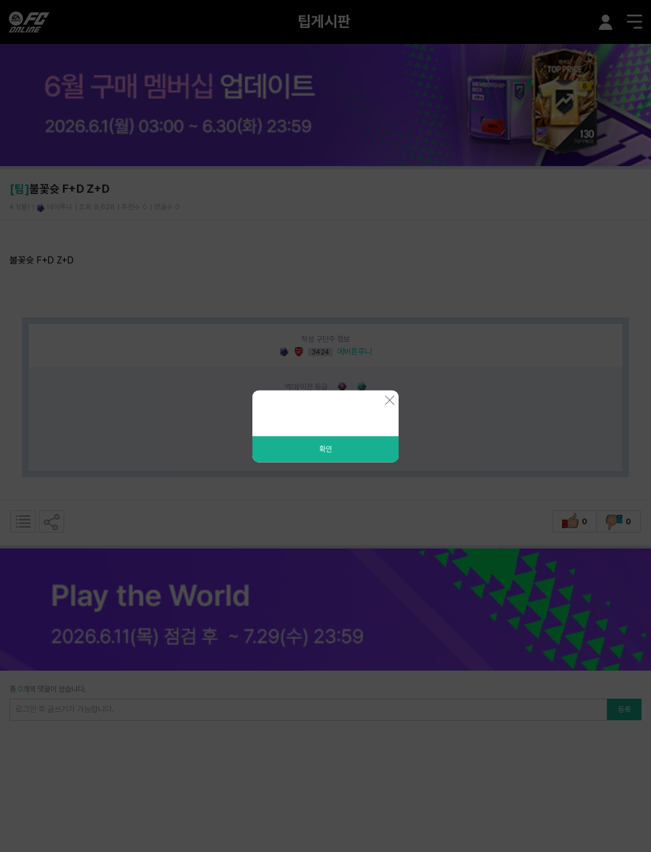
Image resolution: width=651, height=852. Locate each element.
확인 (325, 448)
